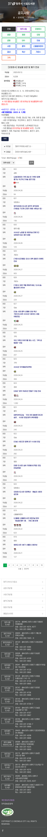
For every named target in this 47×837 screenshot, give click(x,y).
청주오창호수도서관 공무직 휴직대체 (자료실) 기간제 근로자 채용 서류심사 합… (28, 207)
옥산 (23, 52)
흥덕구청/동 (7, 601)
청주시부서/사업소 (10, 582)
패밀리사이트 (8, 614)
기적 (8, 58)
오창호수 (38, 29)
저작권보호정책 (7, 804)
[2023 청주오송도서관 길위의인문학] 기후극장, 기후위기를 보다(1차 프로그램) (24, 152)
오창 (38, 35)
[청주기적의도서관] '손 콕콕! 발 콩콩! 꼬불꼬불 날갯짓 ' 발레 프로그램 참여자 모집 (24, 146)
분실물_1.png (19, 83)
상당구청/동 (7, 588)
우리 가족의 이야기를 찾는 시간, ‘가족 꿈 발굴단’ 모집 (28, 341)
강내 (8, 52)
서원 (8, 46)
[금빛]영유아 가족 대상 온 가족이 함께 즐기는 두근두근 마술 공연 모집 (27, 178)
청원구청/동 (7, 607)
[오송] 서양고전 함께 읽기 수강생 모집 (27, 442)
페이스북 (2, 830)
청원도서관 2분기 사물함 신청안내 (25, 545)
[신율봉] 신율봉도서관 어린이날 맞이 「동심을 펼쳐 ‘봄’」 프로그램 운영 (26, 519)
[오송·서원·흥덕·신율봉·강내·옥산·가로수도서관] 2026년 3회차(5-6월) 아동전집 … (26, 314)
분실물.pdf (18, 81)
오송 (38, 40)
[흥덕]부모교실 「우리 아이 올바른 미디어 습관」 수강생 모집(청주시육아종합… (28, 416)
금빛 (8, 40)
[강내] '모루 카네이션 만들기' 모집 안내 (27, 391)
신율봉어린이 (38, 46)
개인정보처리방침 (7, 800)
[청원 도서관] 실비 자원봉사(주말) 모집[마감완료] (27, 466)
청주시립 (23, 29)
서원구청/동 (7, 595)
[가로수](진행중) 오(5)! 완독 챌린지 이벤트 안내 (28, 260)
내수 (23, 40)
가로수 (38, 52)
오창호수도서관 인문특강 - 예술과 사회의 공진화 (28, 493)
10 (41, 565)
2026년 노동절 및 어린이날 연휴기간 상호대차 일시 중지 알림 (26, 233)
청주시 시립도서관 (27, 3)
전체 (8, 29)
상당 (8, 35)
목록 (5, 139)
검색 (31, 163)
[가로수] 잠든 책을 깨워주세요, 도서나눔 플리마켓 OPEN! (27, 286)
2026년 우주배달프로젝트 (23, 367)
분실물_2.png (19, 86)
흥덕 (23, 46)
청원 (23, 35)
